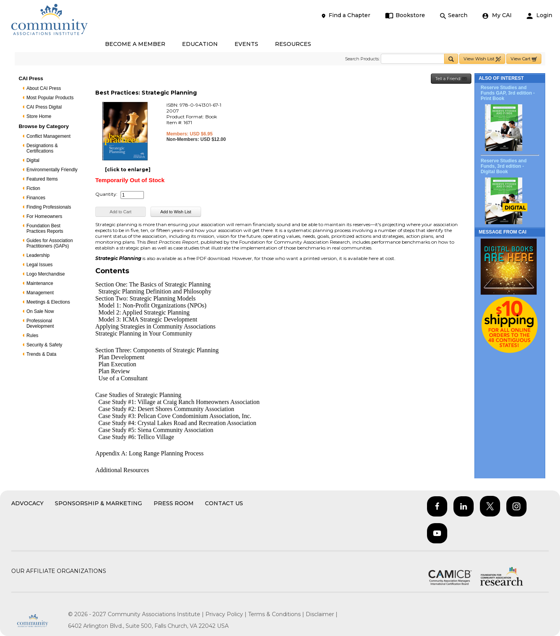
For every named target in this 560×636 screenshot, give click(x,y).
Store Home (38, 116)
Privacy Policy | (226, 614)
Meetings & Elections (48, 302)
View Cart (524, 59)
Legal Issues (39, 264)
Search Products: (362, 58)
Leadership (37, 255)
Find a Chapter (345, 15)
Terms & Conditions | (277, 614)
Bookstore (405, 15)
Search (453, 15)
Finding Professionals (48, 207)
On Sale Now (40, 311)
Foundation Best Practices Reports (44, 228)
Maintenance (39, 283)
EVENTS (246, 43)
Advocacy (27, 503)
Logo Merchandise (45, 274)
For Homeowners (44, 216)
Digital (32, 160)
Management (40, 292)
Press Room (174, 503)
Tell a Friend (451, 79)
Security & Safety (44, 345)
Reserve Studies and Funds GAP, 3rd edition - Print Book (508, 93)
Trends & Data (41, 354)
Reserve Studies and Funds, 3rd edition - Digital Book (504, 166)
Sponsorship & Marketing (98, 503)
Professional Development (40, 323)
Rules (32, 335)
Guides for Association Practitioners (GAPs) (49, 243)
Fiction (33, 188)
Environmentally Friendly (51, 169)
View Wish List (482, 59)
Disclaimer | (322, 614)
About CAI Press (43, 88)
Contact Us (224, 503)
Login (539, 15)
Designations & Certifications (42, 148)
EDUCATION (200, 43)
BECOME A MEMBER (135, 43)
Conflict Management (48, 136)
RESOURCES (293, 43)
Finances (36, 197)
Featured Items (42, 179)
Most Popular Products (50, 97)
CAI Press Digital (44, 107)
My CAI (497, 15)
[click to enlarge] (127, 169)
